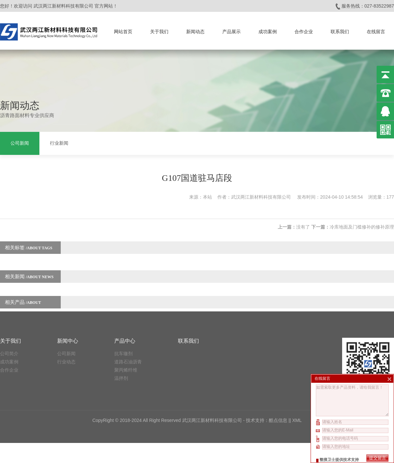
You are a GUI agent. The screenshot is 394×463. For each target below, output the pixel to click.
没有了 (303, 220)
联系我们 (340, 29)
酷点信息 (278, 372)
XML (297, 372)
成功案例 (267, 29)
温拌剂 (121, 329)
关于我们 (159, 29)
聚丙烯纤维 (125, 321)
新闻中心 (67, 292)
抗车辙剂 (123, 305)
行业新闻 (59, 142)
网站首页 (123, 29)
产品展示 (231, 29)
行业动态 (66, 313)
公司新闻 (20, 142)
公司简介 (9, 305)
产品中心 (124, 292)
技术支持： (257, 372)
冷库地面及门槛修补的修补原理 (362, 220)
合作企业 (304, 29)
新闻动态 (195, 29)
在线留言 (376, 29)
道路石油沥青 (128, 313)
